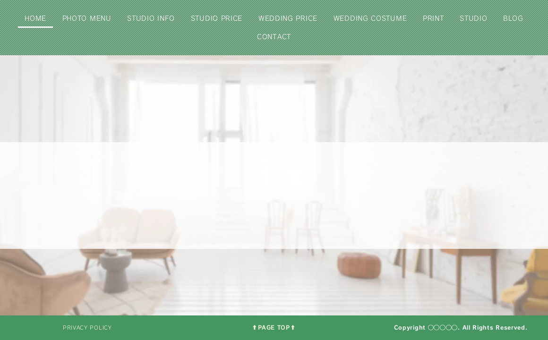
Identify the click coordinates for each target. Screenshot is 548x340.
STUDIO (473, 18)
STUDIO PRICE (216, 18)
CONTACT (274, 37)
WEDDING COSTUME (370, 18)
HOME (35, 18)
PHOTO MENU (86, 18)
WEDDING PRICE (287, 18)
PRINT (433, 18)
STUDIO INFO (151, 18)
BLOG (513, 18)
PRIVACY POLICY (87, 327)
